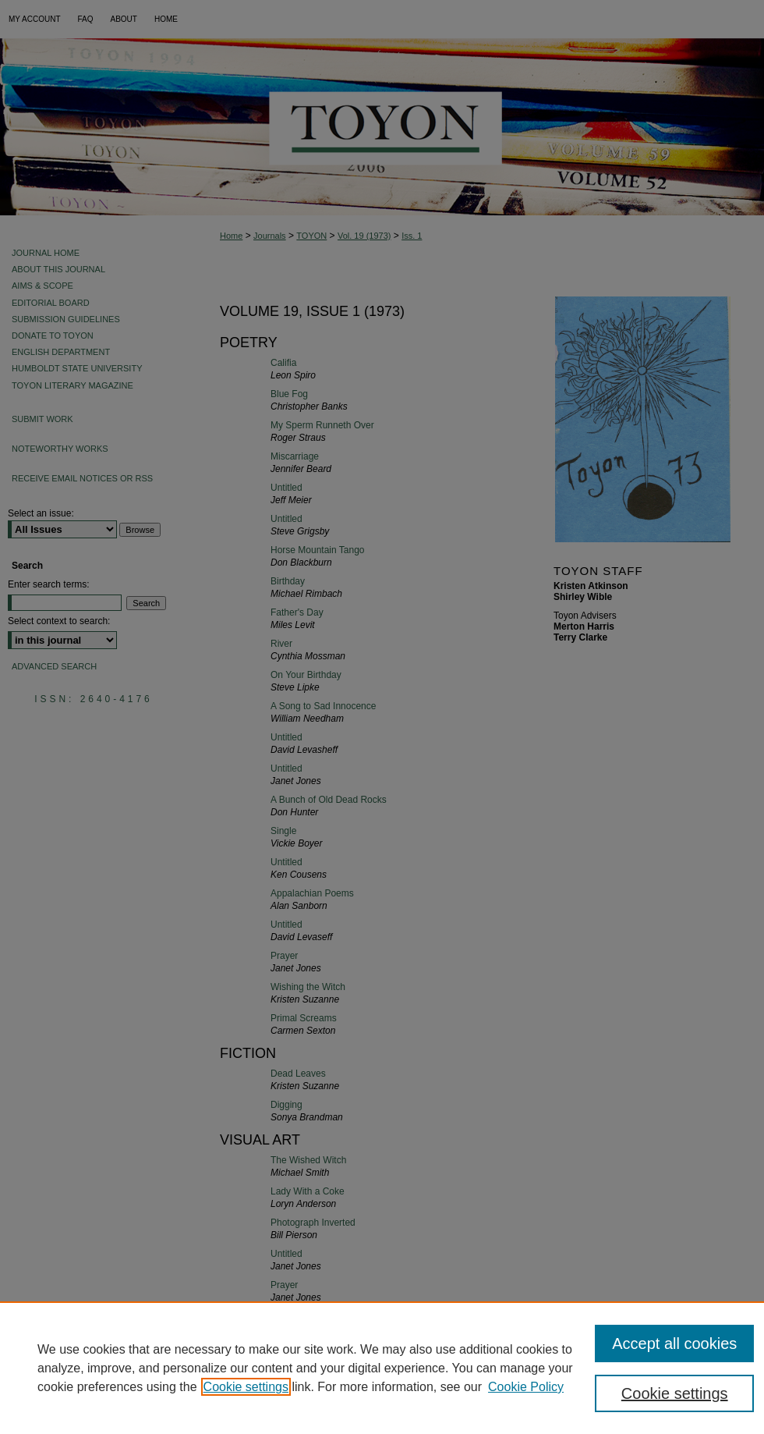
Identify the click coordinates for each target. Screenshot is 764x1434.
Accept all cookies (674, 1343)
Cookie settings (245, 1386)
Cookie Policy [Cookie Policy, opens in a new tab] (526, 1386)
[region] (382, 1367)
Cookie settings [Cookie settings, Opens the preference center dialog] (674, 1393)
